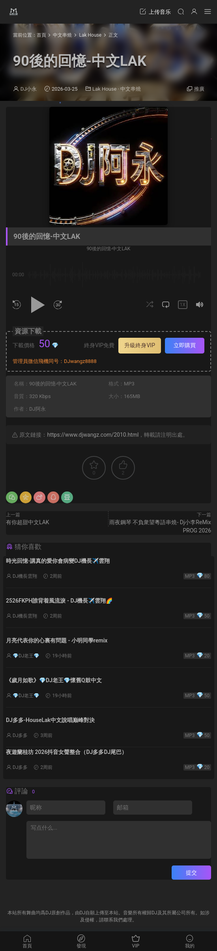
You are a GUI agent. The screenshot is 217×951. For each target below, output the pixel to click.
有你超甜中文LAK (27, 522)
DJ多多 (20, 735)
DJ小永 (29, 89)
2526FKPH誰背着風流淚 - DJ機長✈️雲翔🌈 (59, 600)
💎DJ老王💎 (26, 656)
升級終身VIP (139, 345)
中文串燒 (130, 89)
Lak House (104, 89)
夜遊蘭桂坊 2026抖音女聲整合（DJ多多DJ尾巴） (66, 752)
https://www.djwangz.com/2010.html (92, 435)
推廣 (199, 89)
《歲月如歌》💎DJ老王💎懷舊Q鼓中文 (54, 680)
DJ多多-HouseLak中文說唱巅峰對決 (50, 720)
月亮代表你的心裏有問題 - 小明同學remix (56, 640)
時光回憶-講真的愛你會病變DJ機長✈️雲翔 (58, 561)
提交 (191, 872)
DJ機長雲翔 (25, 576)
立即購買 (185, 345)
